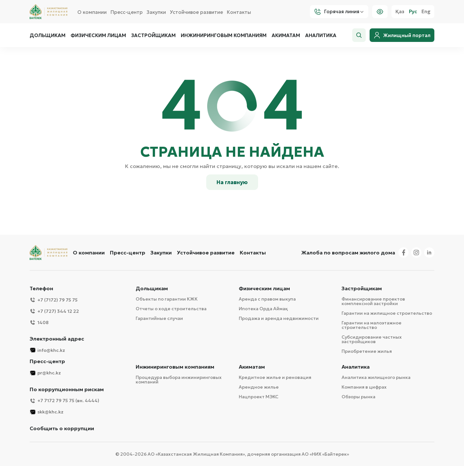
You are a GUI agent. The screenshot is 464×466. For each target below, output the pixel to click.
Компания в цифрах (364, 387)
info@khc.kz (47, 350)
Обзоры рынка (358, 396)
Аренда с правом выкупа (267, 299)
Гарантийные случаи (159, 318)
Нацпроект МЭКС (258, 396)
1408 (39, 322)
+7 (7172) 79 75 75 (54, 300)
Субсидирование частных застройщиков (372, 339)
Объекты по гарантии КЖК (167, 299)
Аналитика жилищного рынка (376, 377)
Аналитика (320, 35)
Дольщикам (47, 35)
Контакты (239, 12)
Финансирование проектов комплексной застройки (373, 301)
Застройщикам (153, 35)
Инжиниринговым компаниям (223, 35)
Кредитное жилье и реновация (275, 377)
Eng (425, 12)
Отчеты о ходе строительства (171, 308)
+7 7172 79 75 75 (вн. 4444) (64, 401)
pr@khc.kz (45, 373)
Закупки (156, 12)
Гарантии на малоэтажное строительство (371, 325)
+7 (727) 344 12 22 (54, 311)
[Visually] (380, 11)
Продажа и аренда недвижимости (279, 318)
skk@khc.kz (46, 412)
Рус (413, 12)
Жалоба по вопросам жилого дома (348, 252)
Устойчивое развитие (196, 12)
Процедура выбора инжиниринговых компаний (179, 379)
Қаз (399, 12)
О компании (92, 12)
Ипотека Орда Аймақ (263, 308)
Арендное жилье (259, 387)
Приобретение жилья (367, 351)
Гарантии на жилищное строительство (387, 313)
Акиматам (286, 35)
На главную (232, 182)
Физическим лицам (98, 35)
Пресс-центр (127, 12)
